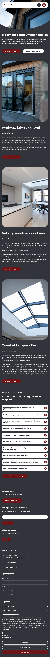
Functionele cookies (10, 633)
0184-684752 (11, 563)
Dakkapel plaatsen (9, 611)
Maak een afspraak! (11, 157)
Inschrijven (8, 523)
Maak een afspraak (11, 51)
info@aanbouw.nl (12, 567)
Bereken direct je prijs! (39, 5)
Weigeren (25, 642)
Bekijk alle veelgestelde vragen (14, 476)
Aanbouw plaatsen (9, 606)
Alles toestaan (25, 652)
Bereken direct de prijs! (33, 51)
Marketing (7, 635)
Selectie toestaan (25, 647)
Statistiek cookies (9, 637)
